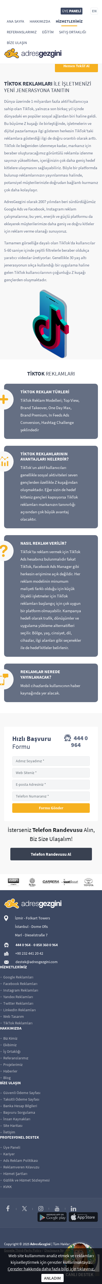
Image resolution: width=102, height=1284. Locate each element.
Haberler (8, 1071)
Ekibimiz (8, 1044)
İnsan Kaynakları (15, 1118)
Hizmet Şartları (13, 1173)
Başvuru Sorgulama (17, 1112)
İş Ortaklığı (10, 1051)
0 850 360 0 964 (45, 944)
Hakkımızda (40, 21)
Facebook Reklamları (18, 983)
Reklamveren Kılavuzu (19, 1167)
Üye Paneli (10, 1147)
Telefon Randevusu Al (51, 854)
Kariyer (7, 1153)
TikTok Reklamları (16, 1023)
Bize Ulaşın (17, 42)
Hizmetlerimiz (69, 21)
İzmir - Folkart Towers (32, 918)
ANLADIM (52, 1278)
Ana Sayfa (15, 21)
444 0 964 (76, 741)
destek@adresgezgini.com (37, 961)
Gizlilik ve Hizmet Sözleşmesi (25, 1180)
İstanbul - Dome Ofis (31, 926)
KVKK (6, 1186)
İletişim (7, 1132)
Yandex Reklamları (16, 996)
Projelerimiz (11, 1064)
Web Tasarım (12, 1016)
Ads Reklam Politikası (19, 1160)
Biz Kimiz (8, 1038)
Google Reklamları (16, 977)
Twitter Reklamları (16, 1003)
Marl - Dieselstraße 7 (31, 935)
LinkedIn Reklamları (18, 1009)
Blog (5, 1077)
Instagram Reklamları (19, 990)
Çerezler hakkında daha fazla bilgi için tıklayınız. (51, 1268)
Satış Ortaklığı (72, 32)
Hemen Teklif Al (76, 65)
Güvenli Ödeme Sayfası (20, 1092)
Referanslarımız (22, 32)
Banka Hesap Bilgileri (18, 1105)
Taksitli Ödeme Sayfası (19, 1099)
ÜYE (71, 10)
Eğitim (48, 32)
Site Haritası (11, 1125)
